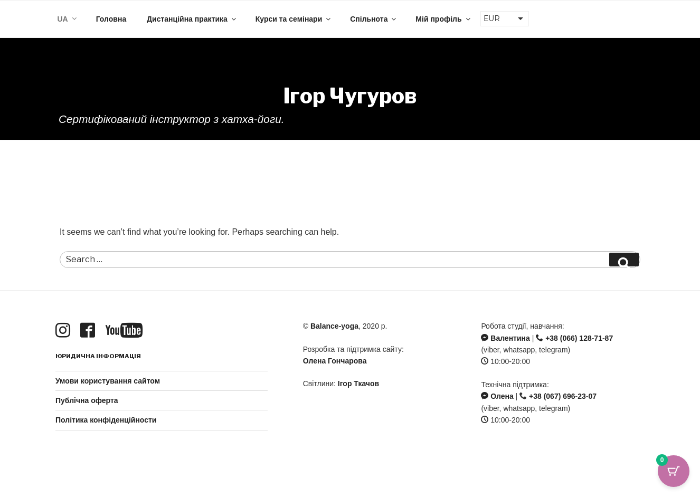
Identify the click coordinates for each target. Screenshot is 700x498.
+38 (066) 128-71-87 (574, 338)
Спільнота (374, 19)
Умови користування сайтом (107, 381)
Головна (111, 19)
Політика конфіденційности (105, 420)
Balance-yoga (334, 326)
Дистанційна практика (192, 19)
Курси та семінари (294, 19)
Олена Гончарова (335, 361)
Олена (497, 396)
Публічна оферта (86, 400)
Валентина (505, 338)
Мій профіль (443, 19)
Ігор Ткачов (358, 383)
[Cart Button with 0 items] (673, 471)
